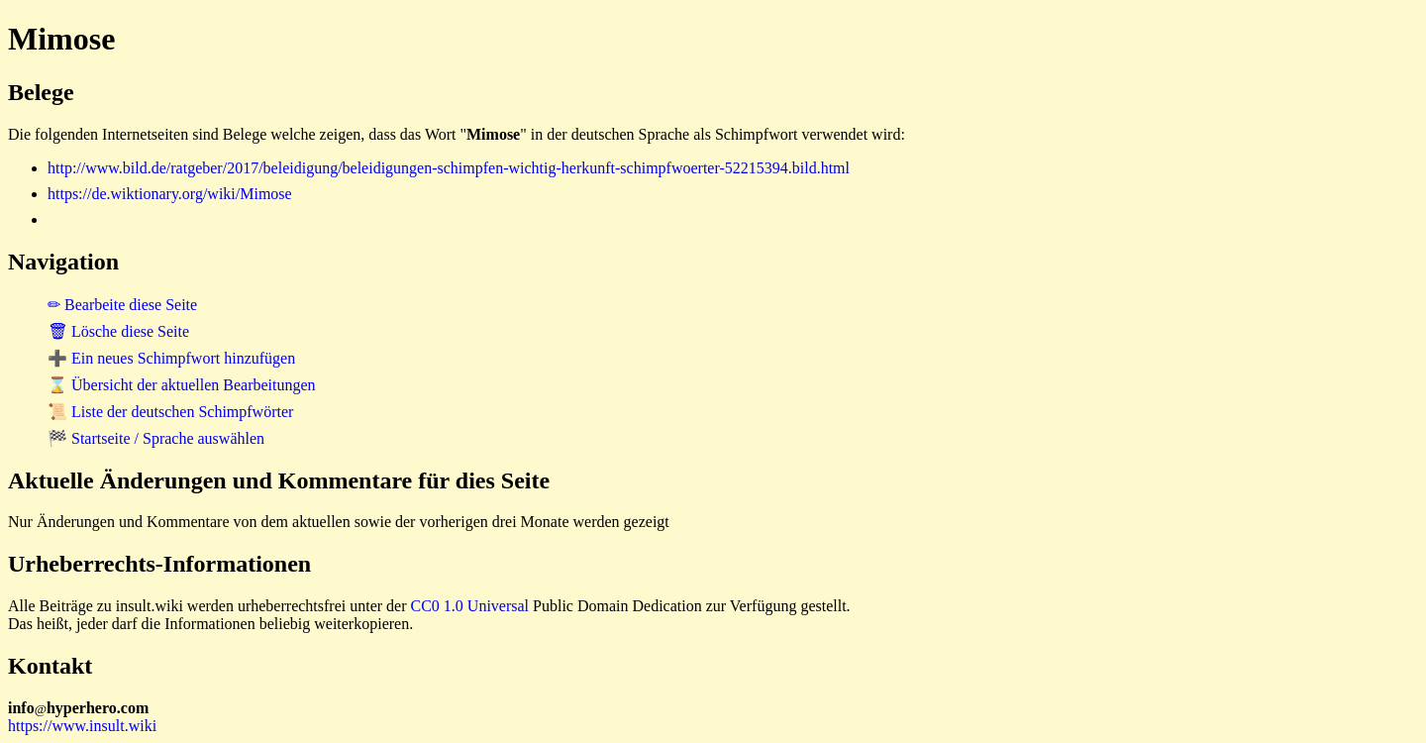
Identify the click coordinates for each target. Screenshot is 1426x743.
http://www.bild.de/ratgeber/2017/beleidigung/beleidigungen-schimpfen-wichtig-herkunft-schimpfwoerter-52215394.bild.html (449, 167)
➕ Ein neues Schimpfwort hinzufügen (171, 358)
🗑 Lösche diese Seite (118, 331)
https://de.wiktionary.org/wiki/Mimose (170, 193)
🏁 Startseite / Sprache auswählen (156, 438)
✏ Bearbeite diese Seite (122, 304)
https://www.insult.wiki (82, 725)
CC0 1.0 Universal (470, 605)
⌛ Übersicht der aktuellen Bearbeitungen (182, 384)
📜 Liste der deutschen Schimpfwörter (170, 411)
